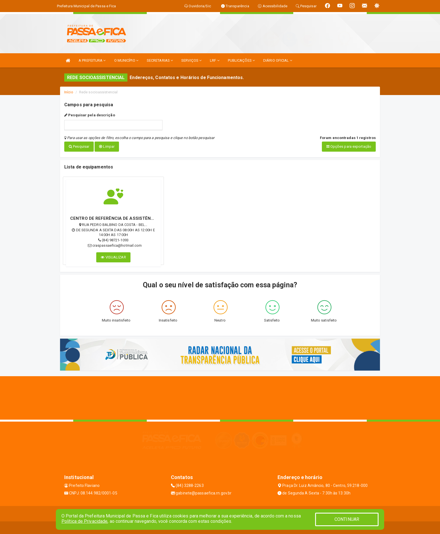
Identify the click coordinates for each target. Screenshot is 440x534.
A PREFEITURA (92, 60)
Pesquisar (79, 146)
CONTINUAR (346, 519)
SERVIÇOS (191, 60)
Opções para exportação (348, 146)
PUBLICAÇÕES (241, 60)
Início (68, 92)
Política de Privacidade (84, 521)
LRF (214, 60)
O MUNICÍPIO (126, 60)
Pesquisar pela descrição (89, 115)
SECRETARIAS (160, 60)
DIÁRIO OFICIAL (277, 60)
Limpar (106, 146)
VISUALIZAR (113, 256)
